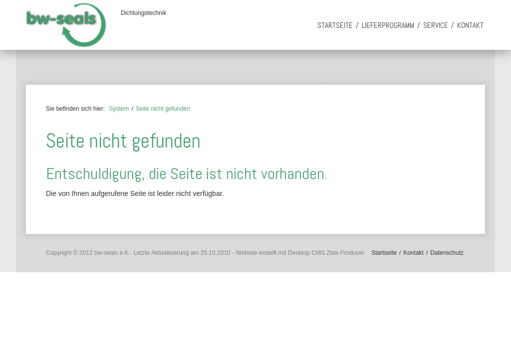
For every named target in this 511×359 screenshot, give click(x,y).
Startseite (335, 25)
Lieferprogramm (388, 25)
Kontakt (470, 25)
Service (435, 25)
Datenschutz (447, 252)
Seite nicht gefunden (163, 108)
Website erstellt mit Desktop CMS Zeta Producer (300, 252)
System (119, 108)
